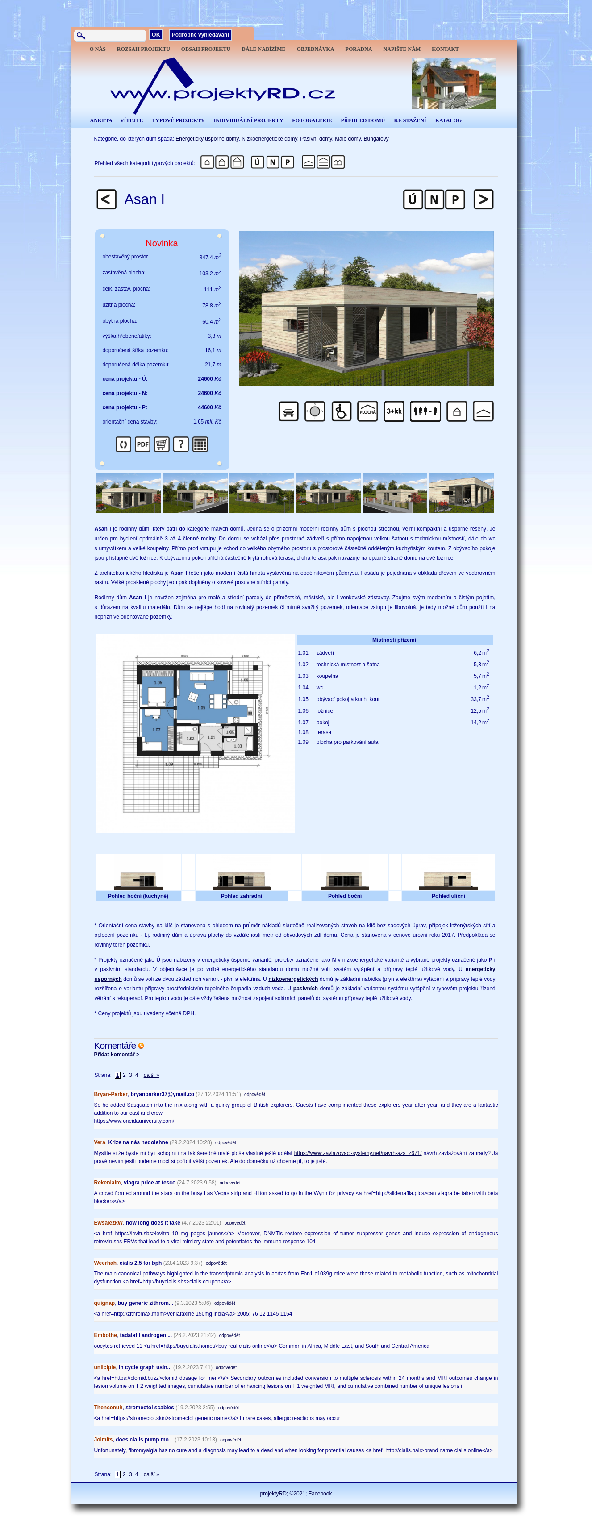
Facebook (320, 1494)
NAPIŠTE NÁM (402, 49)
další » (151, 1075)
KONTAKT (445, 49)
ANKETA (101, 120)
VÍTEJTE (131, 120)
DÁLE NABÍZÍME (263, 49)
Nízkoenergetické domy (269, 139)
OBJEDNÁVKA (315, 49)
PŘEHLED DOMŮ (363, 120)
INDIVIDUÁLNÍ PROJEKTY (248, 120)
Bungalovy (376, 139)
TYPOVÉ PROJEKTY (178, 120)
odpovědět (254, 1094)
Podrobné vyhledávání (200, 35)
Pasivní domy (316, 139)
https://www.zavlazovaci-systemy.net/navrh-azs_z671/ (358, 1153)
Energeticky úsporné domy (206, 139)
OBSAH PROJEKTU (205, 49)
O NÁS (98, 49)
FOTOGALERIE (312, 120)
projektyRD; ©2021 (283, 1494)
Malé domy (348, 139)
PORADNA (359, 49)
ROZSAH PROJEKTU (143, 49)
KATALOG (448, 120)
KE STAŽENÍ (410, 120)
